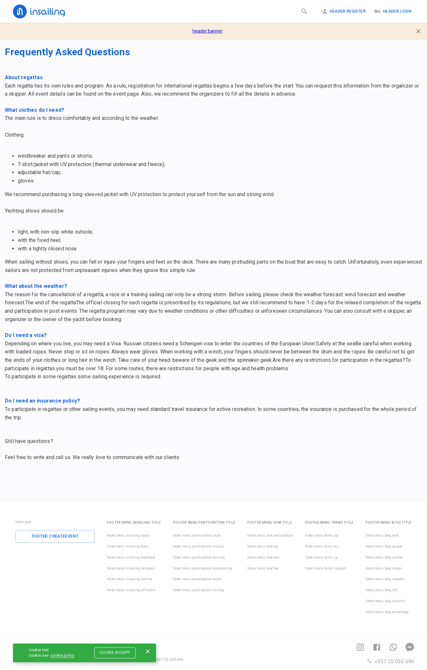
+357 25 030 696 (390, 661)
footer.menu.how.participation (270, 535)
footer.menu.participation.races (197, 535)
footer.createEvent (55, 536)
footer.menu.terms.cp (321, 557)
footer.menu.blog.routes (384, 568)
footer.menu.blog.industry (385, 601)
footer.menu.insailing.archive (129, 579)
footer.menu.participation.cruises (198, 546)
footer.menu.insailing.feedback (131, 557)
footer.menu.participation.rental (197, 579)
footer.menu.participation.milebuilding (202, 568)
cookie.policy (62, 655)
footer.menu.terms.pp (321, 535)
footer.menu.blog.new (382, 535)
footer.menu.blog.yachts (384, 557)
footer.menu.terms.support (325, 568)
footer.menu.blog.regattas (385, 579)
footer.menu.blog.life (381, 590)
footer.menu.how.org (262, 546)
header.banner (208, 31)
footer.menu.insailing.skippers (131, 568)
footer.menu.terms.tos (322, 546)
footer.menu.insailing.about (128, 535)
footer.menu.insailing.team (127, 546)
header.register (343, 11)
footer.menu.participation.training (199, 557)
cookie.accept (114, 652)
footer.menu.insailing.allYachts (131, 590)
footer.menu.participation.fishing (198, 590)
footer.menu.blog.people (384, 546)
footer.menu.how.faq (263, 568)
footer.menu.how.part (263, 557)
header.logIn (392, 11)
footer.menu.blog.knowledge (387, 612)
